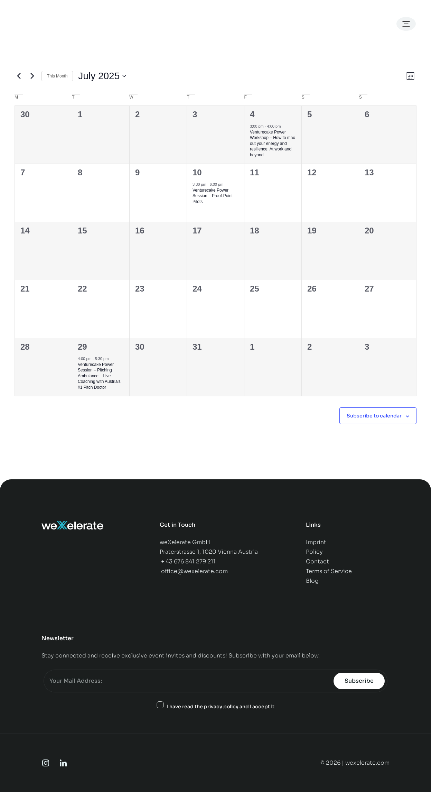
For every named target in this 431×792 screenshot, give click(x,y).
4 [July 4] (252, 114)
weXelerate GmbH (185, 542)
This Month (57, 76)
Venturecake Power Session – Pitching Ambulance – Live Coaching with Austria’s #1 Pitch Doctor (99, 376)
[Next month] (32, 76)
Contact (318, 561)
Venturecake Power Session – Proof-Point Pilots (213, 196)
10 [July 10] (197, 172)
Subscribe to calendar (374, 416)
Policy (315, 551)
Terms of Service (329, 571)
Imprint (316, 542)
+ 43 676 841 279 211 (188, 561)
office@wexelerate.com (194, 571)
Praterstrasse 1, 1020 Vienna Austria (209, 551)
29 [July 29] (82, 346)
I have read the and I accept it (220, 706)
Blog (312, 580)
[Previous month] (19, 76)
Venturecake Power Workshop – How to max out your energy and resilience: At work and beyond (272, 143)
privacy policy (221, 706)
